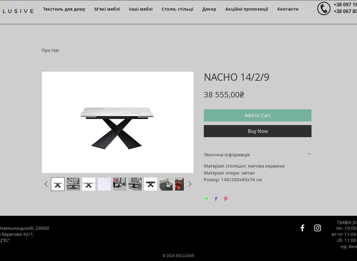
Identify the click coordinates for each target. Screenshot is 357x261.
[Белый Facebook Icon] (302, 227)
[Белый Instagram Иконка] (317, 227)
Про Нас (50, 50)
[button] (64, 9)
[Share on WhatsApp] (206, 199)
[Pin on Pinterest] (225, 199)
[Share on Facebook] (216, 199)
